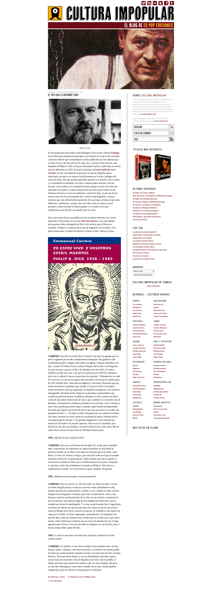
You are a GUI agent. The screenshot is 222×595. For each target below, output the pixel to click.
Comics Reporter (160, 328)
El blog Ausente (160, 368)
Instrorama (137, 395)
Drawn (156, 307)
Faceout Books (139, 331)
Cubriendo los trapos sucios (144, 259)
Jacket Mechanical (140, 334)
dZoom (135, 365)
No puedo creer (160, 415)
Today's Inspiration (161, 316)
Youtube (149, 3)
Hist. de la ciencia (160, 409)
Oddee (156, 412)
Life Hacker (137, 412)
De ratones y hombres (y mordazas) (146, 205)
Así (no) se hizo (160, 348)
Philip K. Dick (90, 577)
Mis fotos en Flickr (145, 427)
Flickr (155, 3)
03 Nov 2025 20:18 (153, 286)
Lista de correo (142, 133)
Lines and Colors (160, 313)
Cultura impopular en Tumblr (152, 282)
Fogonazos (158, 406)
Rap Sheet (137, 316)
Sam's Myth (137, 357)
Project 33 (157, 395)
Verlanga (114, 153)
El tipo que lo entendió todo (63, 95)
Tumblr (172, 3)
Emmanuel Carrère (77, 577)
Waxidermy (137, 398)
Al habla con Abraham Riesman (145, 199)
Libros (62, 577)
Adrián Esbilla (159, 345)
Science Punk (138, 415)
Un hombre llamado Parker (143, 241)
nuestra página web (148, 114)
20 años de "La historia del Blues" (146, 211)
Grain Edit (137, 354)
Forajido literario (143, 167)
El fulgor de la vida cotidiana (144, 193)
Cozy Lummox (138, 345)
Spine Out (136, 337)
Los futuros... (138, 310)
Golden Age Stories (161, 392)
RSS (136, 139)
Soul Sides (137, 392)
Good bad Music (139, 389)
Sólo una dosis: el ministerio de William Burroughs (152, 196)
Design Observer (139, 351)
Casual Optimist (139, 325)
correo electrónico (161, 121)
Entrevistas (54, 577)
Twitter (160, 3)
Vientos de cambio (140, 220)
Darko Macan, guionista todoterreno (147, 217)
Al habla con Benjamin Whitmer (145, 208)
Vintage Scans (159, 398)
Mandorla (157, 337)
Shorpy (135, 374)
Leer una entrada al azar (143, 275)
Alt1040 (136, 406)
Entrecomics (158, 331)
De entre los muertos (141, 256)
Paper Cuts (137, 313)
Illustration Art (159, 310)
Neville (156, 374)
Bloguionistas (159, 351)
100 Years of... (159, 304)
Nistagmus (158, 377)
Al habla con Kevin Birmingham (145, 214)
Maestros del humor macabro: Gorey (147, 244)
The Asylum (137, 304)
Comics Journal (160, 325)
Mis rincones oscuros (141, 253)
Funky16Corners (139, 386)
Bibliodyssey (159, 389)
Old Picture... (138, 371)
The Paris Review (89, 221)
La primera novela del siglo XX (144, 232)
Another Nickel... (160, 365)
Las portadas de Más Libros (143, 247)
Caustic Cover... (139, 328)
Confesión (163, 167)
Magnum (136, 368)
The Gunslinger (160, 371)
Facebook (166, 3)
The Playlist (158, 354)
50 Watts (157, 386)
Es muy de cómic (160, 334)
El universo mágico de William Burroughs (149, 202)
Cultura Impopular (111, 13)
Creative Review (139, 348)
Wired (135, 418)
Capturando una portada (142, 238)
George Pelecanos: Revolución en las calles (150, 250)
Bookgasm (137, 307)
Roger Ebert (158, 357)
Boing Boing (137, 409)
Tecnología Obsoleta (161, 418)
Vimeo (143, 3)
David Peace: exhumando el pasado (147, 235)
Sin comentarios (56, 581)
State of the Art (138, 377)
